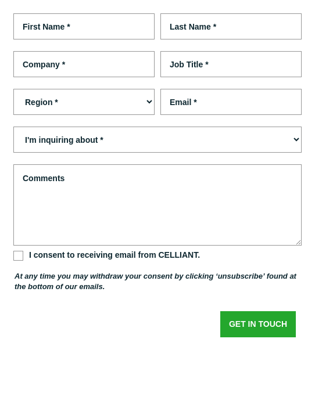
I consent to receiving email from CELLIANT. (114, 255)
